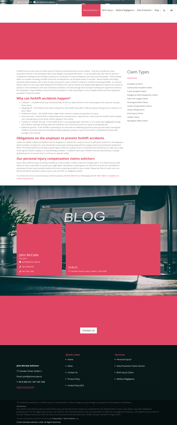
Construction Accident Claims (139, 87)
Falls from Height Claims (137, 98)
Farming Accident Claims (137, 102)
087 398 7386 (99, 175)
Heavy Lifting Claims (135, 109)
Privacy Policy (74, 379)
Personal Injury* (124, 359)
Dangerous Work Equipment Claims (142, 95)
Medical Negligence (125, 379)
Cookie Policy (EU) (76, 385)
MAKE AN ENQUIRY (25, 387)
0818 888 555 (26, 2)
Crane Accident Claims (136, 91)
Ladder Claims (133, 117)
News (70, 366)
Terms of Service (69, 419)
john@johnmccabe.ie (45, 2)
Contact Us (88, 330)
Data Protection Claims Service (131, 366)
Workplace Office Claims (137, 120)
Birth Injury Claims (125, 372)
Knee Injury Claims (135, 113)
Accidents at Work (135, 84)
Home (70, 359)
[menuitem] (91, 10)
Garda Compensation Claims (139, 106)
